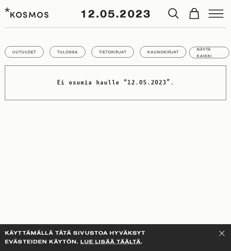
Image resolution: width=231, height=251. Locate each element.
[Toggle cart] (194, 14)
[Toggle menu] (216, 14)
